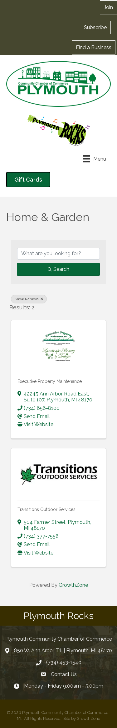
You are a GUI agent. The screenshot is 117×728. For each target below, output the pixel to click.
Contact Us (64, 674)
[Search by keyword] (58, 254)
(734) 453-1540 (63, 662)
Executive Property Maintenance (49, 381)
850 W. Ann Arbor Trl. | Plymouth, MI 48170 (63, 650)
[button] (95, 27)
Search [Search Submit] (58, 269)
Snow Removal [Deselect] (29, 299)
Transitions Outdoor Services (46, 509)
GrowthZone (73, 585)
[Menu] (95, 158)
